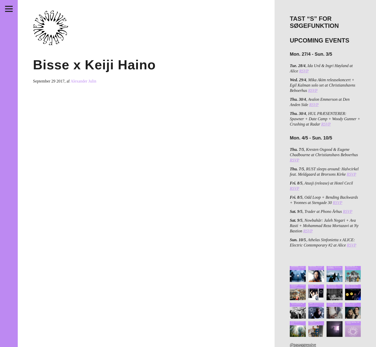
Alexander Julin (83, 81)
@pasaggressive (303, 344)
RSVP (304, 71)
